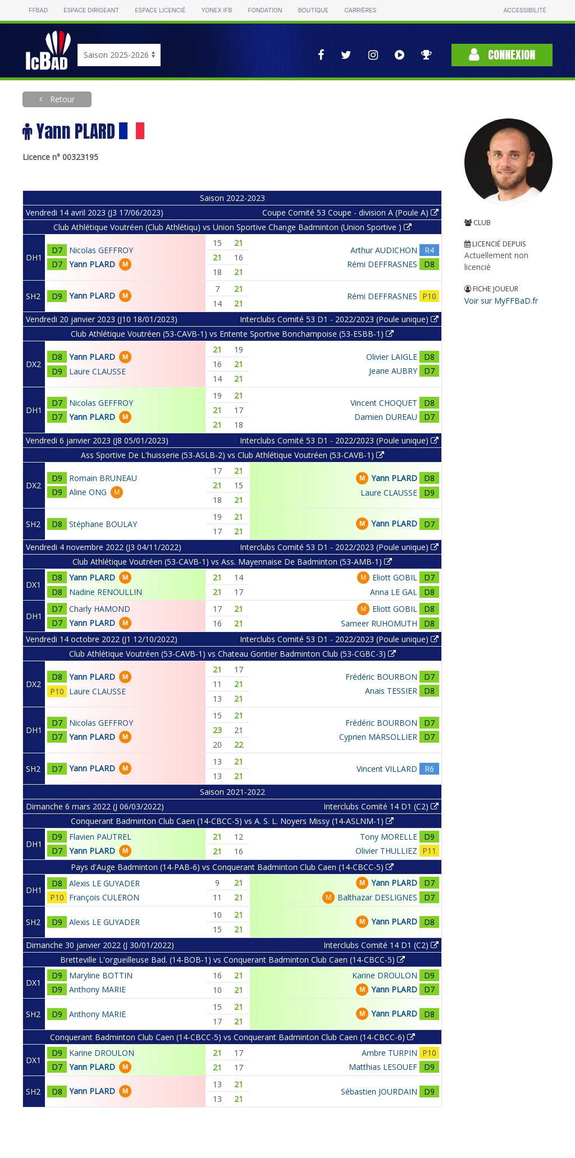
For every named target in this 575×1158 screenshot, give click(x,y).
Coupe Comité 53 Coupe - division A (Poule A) (350, 212)
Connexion (502, 54)
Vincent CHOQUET (383, 402)
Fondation (265, 10)
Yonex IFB (216, 10)
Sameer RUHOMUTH (379, 623)
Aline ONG (88, 492)
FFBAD (38, 10)
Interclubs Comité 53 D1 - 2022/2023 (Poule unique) (339, 319)
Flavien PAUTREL (100, 836)
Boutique (313, 10)
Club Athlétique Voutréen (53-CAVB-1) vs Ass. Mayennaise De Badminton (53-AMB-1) (232, 561)
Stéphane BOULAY (103, 524)
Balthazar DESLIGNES (377, 897)
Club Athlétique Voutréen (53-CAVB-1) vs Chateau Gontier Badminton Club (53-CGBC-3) (232, 653)
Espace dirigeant (91, 10)
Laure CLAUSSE (97, 371)
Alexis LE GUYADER (104, 883)
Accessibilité (524, 10)
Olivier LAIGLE (391, 356)
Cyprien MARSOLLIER (378, 736)
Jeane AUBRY (393, 370)
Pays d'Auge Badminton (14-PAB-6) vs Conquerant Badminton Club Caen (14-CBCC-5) (232, 867)
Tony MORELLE (388, 836)
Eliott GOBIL (394, 577)
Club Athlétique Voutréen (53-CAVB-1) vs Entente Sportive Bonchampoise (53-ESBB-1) (232, 333)
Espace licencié (160, 10)
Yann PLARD (92, 264)
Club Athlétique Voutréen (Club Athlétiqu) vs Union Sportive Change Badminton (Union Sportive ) (232, 227)
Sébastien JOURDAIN (379, 1091)
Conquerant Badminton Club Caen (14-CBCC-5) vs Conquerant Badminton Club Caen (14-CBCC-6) (232, 1037)
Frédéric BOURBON (381, 676)
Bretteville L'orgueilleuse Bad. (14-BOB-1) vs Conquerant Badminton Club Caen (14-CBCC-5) (232, 959)
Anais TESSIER (391, 690)
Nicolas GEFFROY (101, 250)
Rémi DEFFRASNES (382, 264)
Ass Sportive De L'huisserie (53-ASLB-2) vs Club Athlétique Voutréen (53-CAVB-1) (232, 455)
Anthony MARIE (97, 989)
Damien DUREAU (385, 416)
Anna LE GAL (393, 592)
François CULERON (104, 897)
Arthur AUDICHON (383, 250)
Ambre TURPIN (389, 1052)
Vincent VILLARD (387, 768)
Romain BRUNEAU (103, 478)
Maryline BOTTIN (101, 975)
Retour (61, 99)
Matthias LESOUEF (383, 1066)
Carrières (360, 10)
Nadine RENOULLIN (105, 592)
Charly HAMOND (99, 608)
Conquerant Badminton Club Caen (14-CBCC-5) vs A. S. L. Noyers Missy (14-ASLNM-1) (232, 821)
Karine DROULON (384, 975)
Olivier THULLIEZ (386, 850)
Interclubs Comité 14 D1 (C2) (381, 806)
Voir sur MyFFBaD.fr (501, 300)
